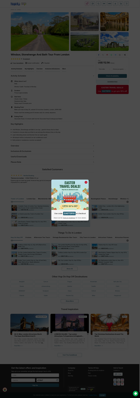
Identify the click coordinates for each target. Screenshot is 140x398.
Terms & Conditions (69, 218)
